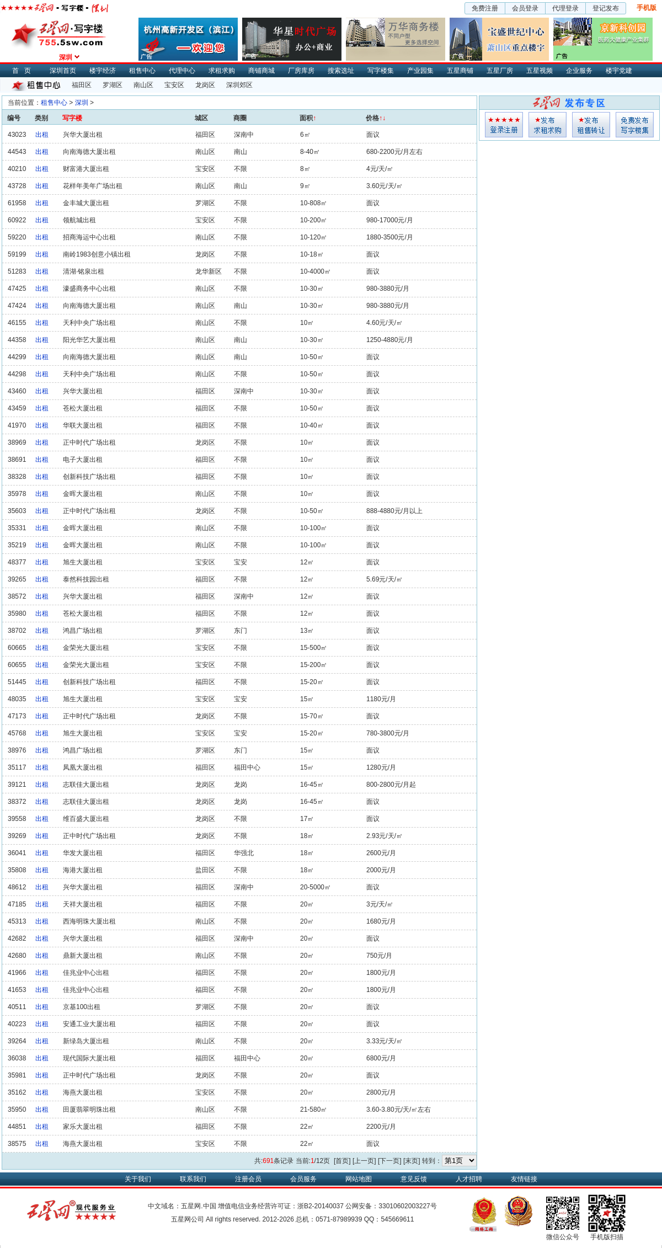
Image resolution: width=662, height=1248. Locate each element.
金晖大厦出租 (83, 494)
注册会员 (248, 1179)
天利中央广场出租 (89, 323)
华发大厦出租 (83, 853)
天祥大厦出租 (83, 904)
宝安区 (174, 85)
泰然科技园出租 (86, 579)
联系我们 (193, 1179)
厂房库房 (301, 70)
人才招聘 (469, 1179)
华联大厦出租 (83, 425)
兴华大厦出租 (83, 134)
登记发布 (605, 8)
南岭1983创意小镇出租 (97, 254)
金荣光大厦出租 (86, 648)
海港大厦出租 (83, 870)
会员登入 (504, 124)
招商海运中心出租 (89, 237)
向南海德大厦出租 (89, 152)
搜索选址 (341, 70)
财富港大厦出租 (86, 169)
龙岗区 (205, 85)
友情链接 (524, 1179)
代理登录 (565, 8)
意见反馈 (414, 1179)
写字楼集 (380, 70)
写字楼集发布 (635, 124)
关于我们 (138, 1179)
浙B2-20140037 (320, 1206)
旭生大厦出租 (83, 562)
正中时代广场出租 (89, 442)
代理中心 (182, 70)
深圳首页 (63, 70)
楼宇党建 (619, 70)
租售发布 (591, 124)
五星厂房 (500, 70)
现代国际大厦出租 (89, 1058)
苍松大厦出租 (83, 408)
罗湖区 (112, 85)
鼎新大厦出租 (83, 955)
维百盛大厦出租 (86, 819)
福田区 (82, 85)
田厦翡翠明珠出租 (89, 1109)
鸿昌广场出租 (83, 630)
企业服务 (579, 70)
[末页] (411, 1161)
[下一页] (390, 1161)
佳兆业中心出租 (86, 973)
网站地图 (358, 1179)
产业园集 (420, 70)
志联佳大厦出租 (86, 784)
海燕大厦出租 (83, 1092)
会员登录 (525, 8)
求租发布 (547, 124)
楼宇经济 (102, 70)
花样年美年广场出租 (92, 186)
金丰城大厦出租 (86, 203)
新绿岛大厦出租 (86, 1041)
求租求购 (222, 70)
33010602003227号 (407, 1206)
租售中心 (142, 70)
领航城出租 (79, 220)
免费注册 (485, 8)
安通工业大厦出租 (89, 1024)
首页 (24, 70)
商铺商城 (261, 70)
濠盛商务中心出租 (89, 288)
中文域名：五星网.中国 (182, 1206)
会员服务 (303, 1179)
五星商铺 (460, 70)
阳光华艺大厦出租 (89, 340)
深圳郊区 (239, 85)
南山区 (143, 85)
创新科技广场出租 (89, 477)
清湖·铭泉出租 (83, 271)
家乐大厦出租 (83, 1126)
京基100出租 (81, 1007)
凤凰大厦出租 (83, 767)
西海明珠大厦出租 (89, 921)
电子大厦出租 (83, 459)
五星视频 (539, 70)
